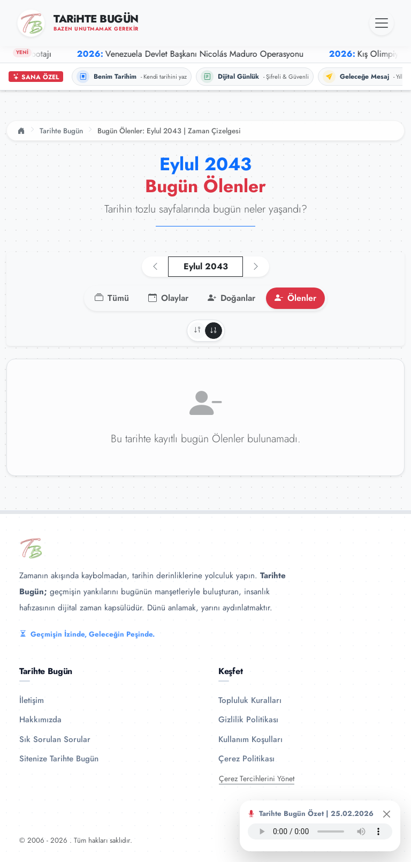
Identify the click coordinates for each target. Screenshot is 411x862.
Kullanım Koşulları (250, 739)
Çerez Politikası (246, 759)
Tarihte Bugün (61, 130)
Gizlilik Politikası (248, 719)
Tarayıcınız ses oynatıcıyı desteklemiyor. (320, 831)
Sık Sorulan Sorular (54, 739)
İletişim (31, 700)
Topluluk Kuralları (249, 700)
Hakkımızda (40, 719)
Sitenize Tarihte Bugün (58, 759)
